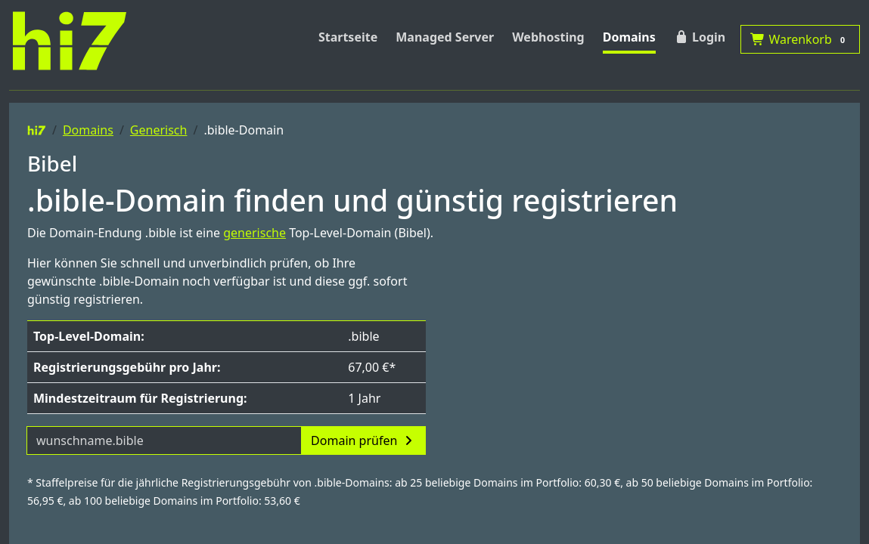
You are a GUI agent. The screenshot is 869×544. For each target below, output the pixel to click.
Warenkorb (800, 39)
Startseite (347, 37)
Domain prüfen (363, 440)
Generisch (159, 130)
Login (699, 37)
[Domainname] (164, 440)
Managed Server (445, 37)
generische (254, 232)
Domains (629, 37)
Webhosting (548, 37)
